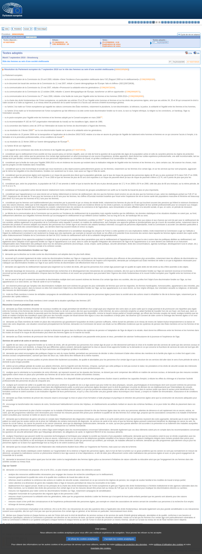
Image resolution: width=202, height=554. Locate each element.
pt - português (183, 22)
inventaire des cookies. (101, 552)
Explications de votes (111, 44)
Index (7, 29)
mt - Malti (174, 22)
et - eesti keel (144, 22)
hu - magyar (171, 22)
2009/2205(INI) (18, 34)
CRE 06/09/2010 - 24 (60, 44)
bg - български (129, 22)
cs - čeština (135, 22)
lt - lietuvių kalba (168, 22)
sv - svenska (198, 22)
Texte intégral (41, 29)
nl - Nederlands (177, 22)
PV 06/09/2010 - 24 (59, 42)
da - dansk (138, 22)
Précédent (17, 29)
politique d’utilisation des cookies (168, 548)
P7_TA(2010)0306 (160, 42)
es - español (132, 22)
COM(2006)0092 (136, 96)
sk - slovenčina (189, 22)
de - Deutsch (141, 22)
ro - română (186, 22)
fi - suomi (195, 22)
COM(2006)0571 (133, 92)
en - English (150, 22)
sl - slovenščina (192, 22)
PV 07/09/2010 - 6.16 (110, 42)
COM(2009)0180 (147, 79)
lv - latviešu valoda (165, 22)
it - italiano (162, 22)
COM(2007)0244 (107, 87)
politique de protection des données (131, 548)
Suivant (26, 29)
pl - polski (180, 22)
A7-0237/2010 (9, 42)
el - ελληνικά (147, 22)
